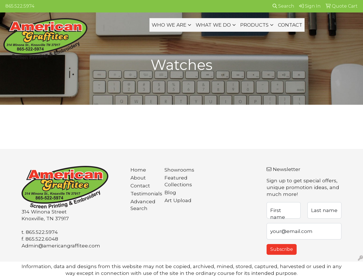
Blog (170, 192)
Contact (140, 186)
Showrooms (178, 170)
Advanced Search (142, 204)
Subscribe (281, 249)
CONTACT (290, 25)
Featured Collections (178, 181)
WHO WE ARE (169, 25)
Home (138, 170)
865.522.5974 (19, 6)
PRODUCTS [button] (254, 25)
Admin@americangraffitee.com (61, 246)
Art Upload (177, 200)
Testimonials (144, 193)
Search (283, 6)
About (138, 178)
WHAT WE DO (213, 25)
